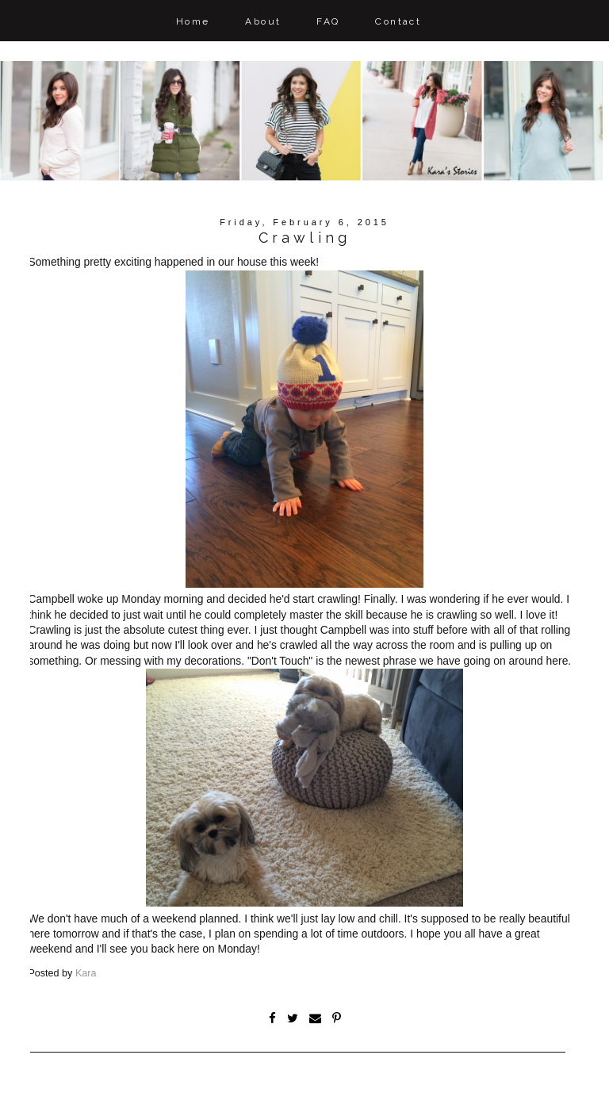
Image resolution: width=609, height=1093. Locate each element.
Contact (398, 21)
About (263, 21)
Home (193, 21)
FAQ (327, 21)
